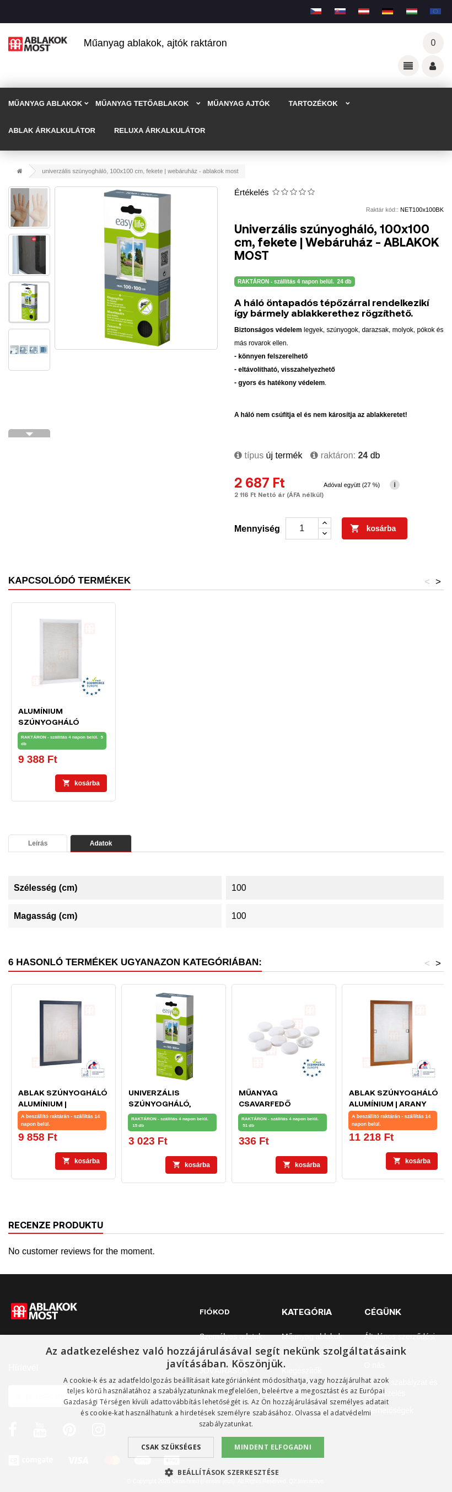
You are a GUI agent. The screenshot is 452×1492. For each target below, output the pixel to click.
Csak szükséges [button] (171, 1447)
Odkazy (408, 65)
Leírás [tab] (37, 843)
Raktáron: (333, 455)
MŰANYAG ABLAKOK (45, 103)
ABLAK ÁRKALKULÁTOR (51, 130)
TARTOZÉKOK (313, 103)
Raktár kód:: (382, 209)
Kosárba (373, 528)
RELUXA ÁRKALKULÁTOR (159, 130)
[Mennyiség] (302, 528)
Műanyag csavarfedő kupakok (265, 1103)
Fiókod (215, 1311)
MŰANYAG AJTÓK (238, 103)
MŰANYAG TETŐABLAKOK (142, 103)
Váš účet (433, 66)
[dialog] (226, 1413)
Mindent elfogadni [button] (272, 1447)
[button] (226, 1472)
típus (248, 455)
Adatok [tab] (101, 843)
